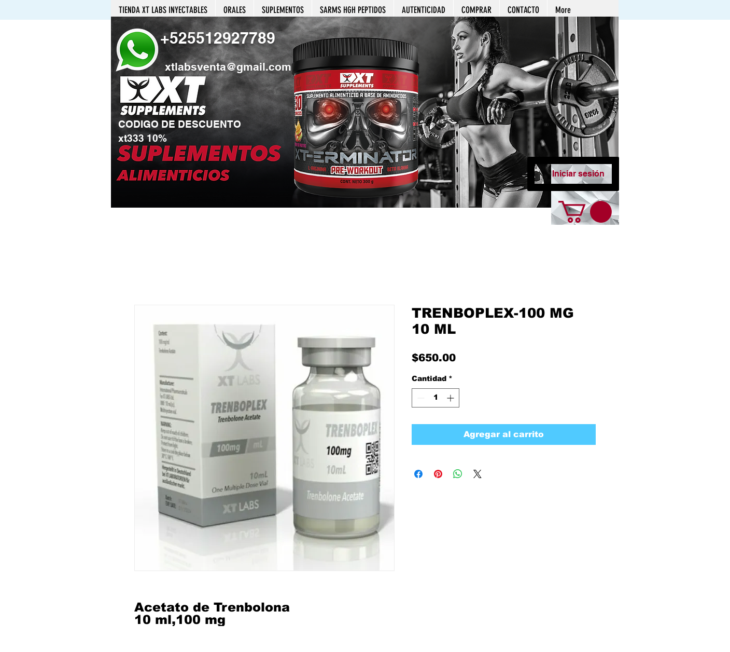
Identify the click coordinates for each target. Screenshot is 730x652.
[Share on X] (477, 474)
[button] (365, 112)
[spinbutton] (435, 398)
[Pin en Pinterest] (438, 474)
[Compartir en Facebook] (418, 474)
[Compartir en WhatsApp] (458, 474)
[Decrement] (419, 398)
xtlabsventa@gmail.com (228, 66)
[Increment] (451, 398)
